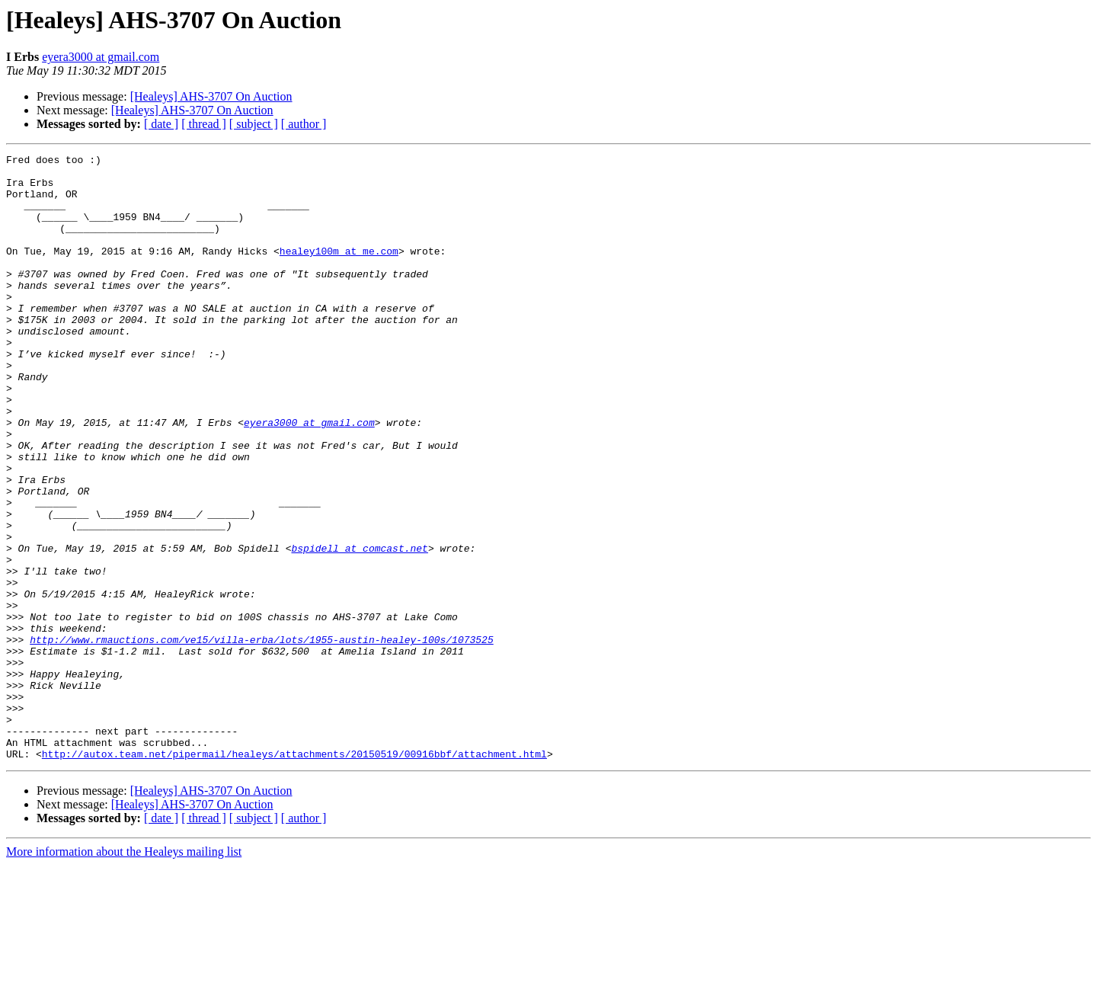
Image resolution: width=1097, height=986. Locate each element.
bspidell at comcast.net (359, 628)
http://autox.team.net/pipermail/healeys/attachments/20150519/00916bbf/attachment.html (294, 875)
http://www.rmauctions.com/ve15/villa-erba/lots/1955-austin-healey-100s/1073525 (261, 737)
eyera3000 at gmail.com (100, 56)
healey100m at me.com (339, 271)
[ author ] (304, 123)
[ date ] (161, 123)
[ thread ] (203, 123)
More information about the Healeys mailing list (123, 972)
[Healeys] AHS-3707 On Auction (211, 96)
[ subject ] (253, 123)
